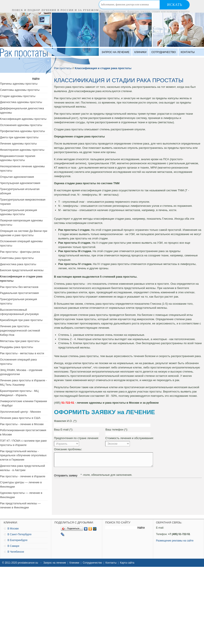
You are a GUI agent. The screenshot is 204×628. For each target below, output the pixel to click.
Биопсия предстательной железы (22, 270)
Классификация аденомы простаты (23, 118)
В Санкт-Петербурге (20, 534)
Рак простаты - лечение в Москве (22, 424)
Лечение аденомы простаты (18, 143)
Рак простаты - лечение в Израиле (22, 476)
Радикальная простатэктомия (19, 293)
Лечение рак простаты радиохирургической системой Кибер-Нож (20, 330)
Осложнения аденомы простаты (21, 125)
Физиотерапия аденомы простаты (22, 149)
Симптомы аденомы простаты (20, 89)
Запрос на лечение (115, 52)
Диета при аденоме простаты (19, 137)
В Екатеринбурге (17, 540)
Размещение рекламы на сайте (175, 540)
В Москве (13, 528)
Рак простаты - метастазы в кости (22, 353)
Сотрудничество (163, 52)
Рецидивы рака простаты (16, 347)
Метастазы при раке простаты (19, 341)
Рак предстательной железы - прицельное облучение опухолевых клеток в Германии (23, 455)
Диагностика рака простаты (18, 264)
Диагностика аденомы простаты (21, 102)
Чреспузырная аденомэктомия (20, 183)
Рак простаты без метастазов (19, 287)
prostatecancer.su (28, 562)
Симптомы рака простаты (17, 258)
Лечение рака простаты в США (20, 418)
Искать (174, 4)
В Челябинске (16, 551)
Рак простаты (63, 68)
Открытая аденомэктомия (17, 176)
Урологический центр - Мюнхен (20, 411)
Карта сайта (127, 562)
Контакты (188, 52)
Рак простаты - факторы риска (20, 251)
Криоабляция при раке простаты (21, 320)
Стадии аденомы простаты (17, 96)
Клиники (140, 52)
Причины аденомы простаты (19, 83)
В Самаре (13, 545)
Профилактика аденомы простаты (22, 131)
